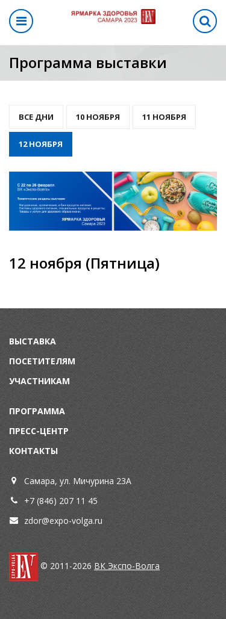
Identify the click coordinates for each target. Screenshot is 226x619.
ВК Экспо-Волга (127, 565)
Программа (37, 411)
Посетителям (42, 361)
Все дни (36, 116)
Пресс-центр (39, 431)
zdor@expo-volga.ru (63, 520)
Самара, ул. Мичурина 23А (77, 481)
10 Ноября (98, 116)
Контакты (33, 450)
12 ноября (41, 143)
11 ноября (164, 116)
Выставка (32, 341)
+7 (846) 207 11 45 (61, 500)
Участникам (39, 381)
